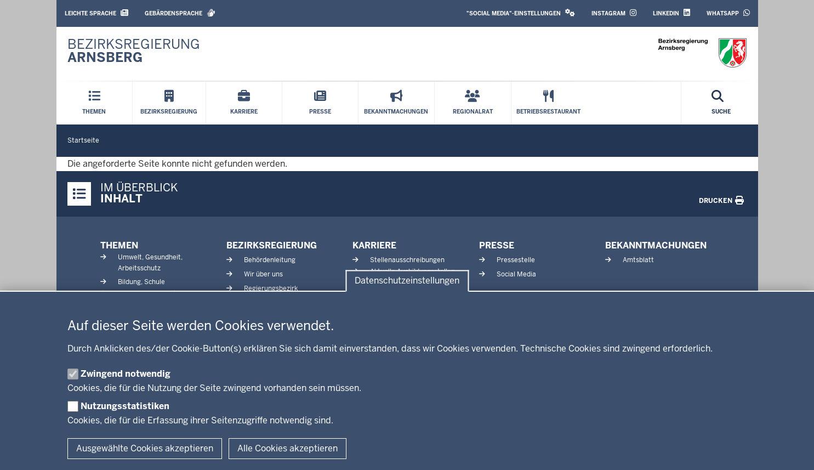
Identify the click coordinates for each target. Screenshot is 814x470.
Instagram (613, 13)
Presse (496, 245)
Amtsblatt (638, 260)
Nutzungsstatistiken (125, 406)
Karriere (374, 245)
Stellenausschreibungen (407, 260)
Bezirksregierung (271, 245)
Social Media (516, 274)
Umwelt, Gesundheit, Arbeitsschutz (150, 262)
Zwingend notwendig (125, 374)
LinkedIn (671, 13)
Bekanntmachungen (656, 245)
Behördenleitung (269, 260)
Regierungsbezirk (271, 288)
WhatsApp (728, 13)
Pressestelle (516, 260)
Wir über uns (263, 274)
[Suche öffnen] (721, 103)
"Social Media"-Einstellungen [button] (520, 13)
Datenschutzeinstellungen (407, 281)
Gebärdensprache (180, 13)
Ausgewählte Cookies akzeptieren (144, 448)
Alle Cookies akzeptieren (287, 448)
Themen (119, 245)
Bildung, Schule (141, 282)
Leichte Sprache (96, 13)
